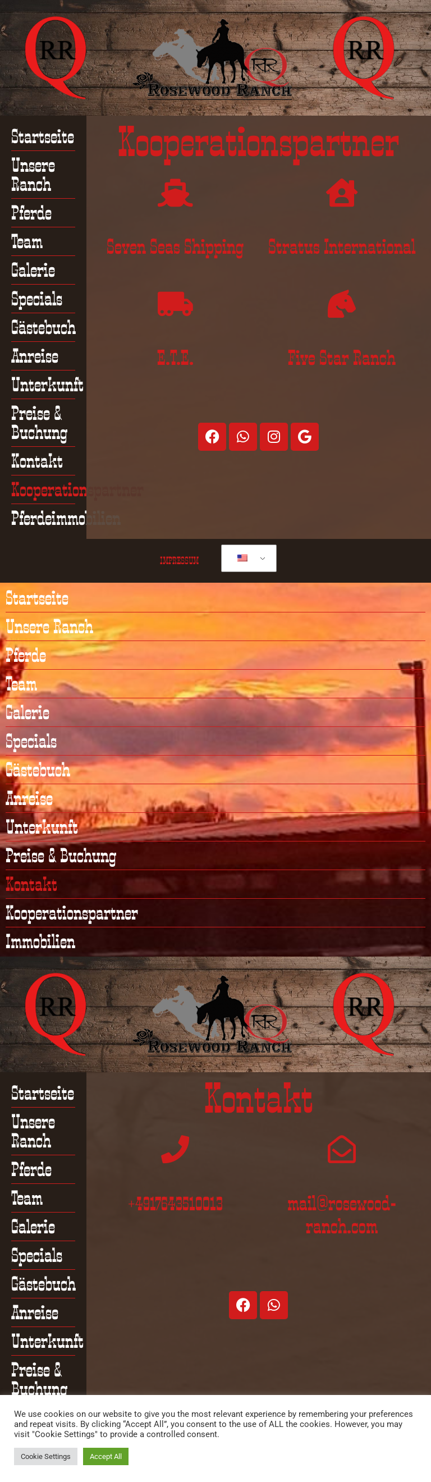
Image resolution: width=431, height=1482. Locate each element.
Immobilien (40, 941)
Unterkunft (47, 384)
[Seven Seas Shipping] (175, 193)
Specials (36, 298)
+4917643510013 (175, 1203)
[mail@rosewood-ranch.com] (342, 1149)
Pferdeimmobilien (66, 518)
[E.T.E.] (175, 304)
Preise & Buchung (39, 422)
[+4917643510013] (175, 1149)
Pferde (31, 213)
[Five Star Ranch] (342, 304)
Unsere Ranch (33, 174)
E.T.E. (175, 357)
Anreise (34, 356)
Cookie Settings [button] (46, 1456)
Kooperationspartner (77, 489)
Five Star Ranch (342, 357)
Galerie (33, 270)
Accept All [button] (106, 1456)
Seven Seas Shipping (175, 246)
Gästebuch (43, 327)
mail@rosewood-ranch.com (342, 1214)
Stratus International (342, 246)
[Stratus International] (342, 193)
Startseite (42, 136)
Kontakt (37, 461)
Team (27, 241)
